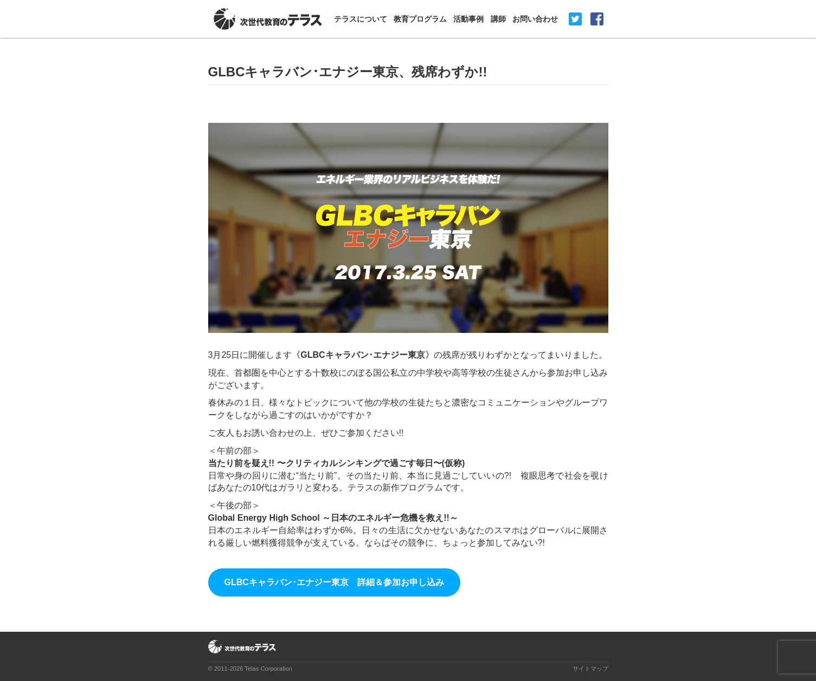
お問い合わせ (535, 19)
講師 (498, 19)
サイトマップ (590, 668)
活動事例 (468, 19)
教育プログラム (420, 19)
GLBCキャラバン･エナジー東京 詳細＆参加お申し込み (334, 582)
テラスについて (360, 19)
